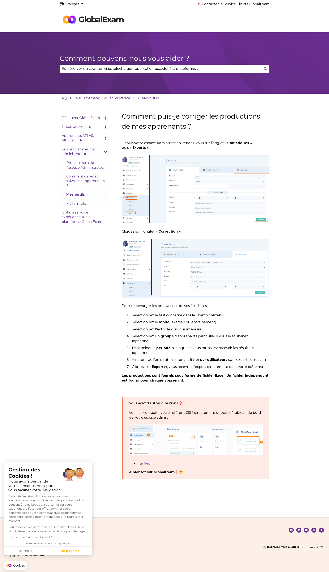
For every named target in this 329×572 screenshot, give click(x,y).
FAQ (63, 98)
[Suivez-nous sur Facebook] (321, 530)
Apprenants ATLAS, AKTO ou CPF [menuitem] (78, 138)
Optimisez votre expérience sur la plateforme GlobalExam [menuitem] (82, 217)
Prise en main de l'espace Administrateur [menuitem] (86, 165)
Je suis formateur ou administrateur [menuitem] (79, 151)
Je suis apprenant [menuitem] (76, 127)
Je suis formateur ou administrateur (104, 98)
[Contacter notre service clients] (291, 530)
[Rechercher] (265, 69)
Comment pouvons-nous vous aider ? (124, 58)
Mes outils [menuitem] (75, 195)
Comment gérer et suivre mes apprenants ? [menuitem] (85, 181)
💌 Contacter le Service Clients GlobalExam (233, 4)
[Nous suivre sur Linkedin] (298, 530)
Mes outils (150, 98)
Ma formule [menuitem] (76, 204)
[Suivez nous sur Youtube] (306, 530)
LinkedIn (146, 463)
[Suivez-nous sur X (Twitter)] (313, 530)
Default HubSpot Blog (154, 20)
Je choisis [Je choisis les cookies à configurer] (26, 551)
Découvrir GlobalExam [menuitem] (81, 118)
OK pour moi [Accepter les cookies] (70, 551)
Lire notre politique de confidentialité (30, 537)
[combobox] (160, 69)
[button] (15, 565)
